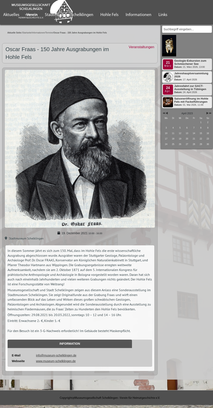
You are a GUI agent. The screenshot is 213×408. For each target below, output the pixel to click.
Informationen (138, 15)
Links (162, 15)
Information (70, 343)
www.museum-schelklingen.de (56, 361)
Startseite (27, 33)
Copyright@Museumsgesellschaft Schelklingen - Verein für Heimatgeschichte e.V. (110, 398)
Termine (49, 33)
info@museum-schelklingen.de (56, 355)
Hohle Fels (109, 15)
